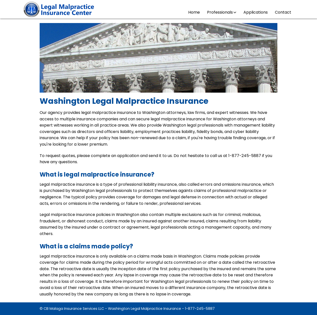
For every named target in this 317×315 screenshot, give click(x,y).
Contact (283, 12)
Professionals (221, 12)
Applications (255, 12)
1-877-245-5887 (200, 308)
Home (194, 12)
